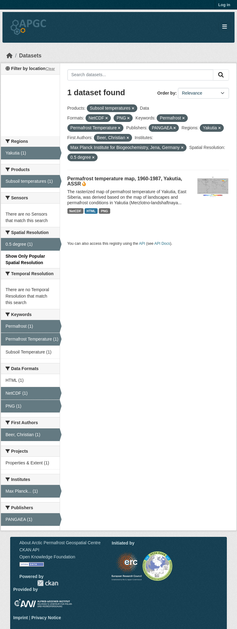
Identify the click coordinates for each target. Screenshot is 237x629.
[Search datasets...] (140, 74)
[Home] (9, 56)
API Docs (162, 243)
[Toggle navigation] (224, 26)
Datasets (30, 56)
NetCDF (75, 211)
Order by (166, 93)
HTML (90, 211)
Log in (224, 4)
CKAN (47, 583)
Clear (50, 69)
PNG (104, 211)
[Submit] (221, 74)
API (142, 243)
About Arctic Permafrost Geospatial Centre (60, 542)
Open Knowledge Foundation (47, 556)
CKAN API (29, 549)
